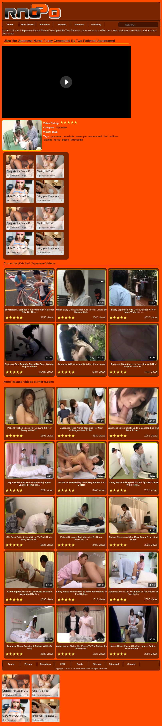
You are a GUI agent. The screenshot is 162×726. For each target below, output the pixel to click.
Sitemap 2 (114, 664)
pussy (65, 139)
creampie (81, 136)
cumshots (68, 136)
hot (106, 136)
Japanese (79, 24)
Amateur (62, 24)
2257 (62, 664)
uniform (113, 136)
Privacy (28, 664)
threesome (77, 139)
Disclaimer (45, 664)
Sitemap (97, 664)
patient (48, 139)
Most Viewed (27, 24)
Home (10, 24)
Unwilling (96, 24)
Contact (131, 664)
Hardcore (45, 24)
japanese (56, 136)
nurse (57, 139)
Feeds (80, 664)
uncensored (95, 136)
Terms (11, 664)
